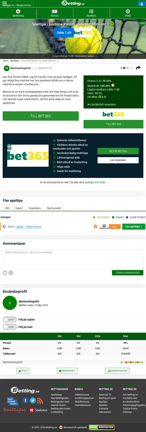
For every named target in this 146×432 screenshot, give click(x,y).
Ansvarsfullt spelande (73, 427)
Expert (19, 208)
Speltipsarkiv (67, 370)
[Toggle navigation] (4, 3)
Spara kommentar (128, 273)
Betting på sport (107, 398)
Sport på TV (105, 394)
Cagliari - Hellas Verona (28, 226)
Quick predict (54, 208)
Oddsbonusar (82, 394)
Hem (5, 60)
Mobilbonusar (82, 401)
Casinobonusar (83, 405)
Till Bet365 (113, 124)
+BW (142, 23)
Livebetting (57, 411)
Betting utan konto (60, 408)
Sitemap (127, 411)
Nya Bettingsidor (60, 398)
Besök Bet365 (118, 151)
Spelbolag (56, 394)
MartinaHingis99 (13, 362)
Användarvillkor (131, 401)
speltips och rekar (95, 182)
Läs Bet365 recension (103, 104)
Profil (23, 370)
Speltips (14, 60)
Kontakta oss (130, 398)
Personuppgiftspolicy (134, 405)
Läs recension (118, 160)
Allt (7, 208)
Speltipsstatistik (117, 370)
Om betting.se (130, 394)
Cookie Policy (130, 408)
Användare (35, 208)
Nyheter (103, 405)
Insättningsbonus (84, 398)
